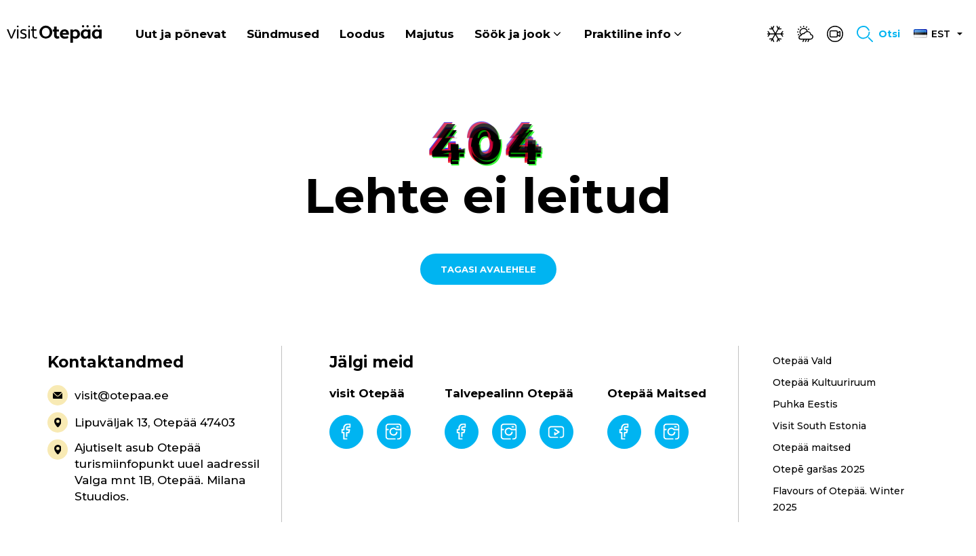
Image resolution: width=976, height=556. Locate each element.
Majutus (429, 34)
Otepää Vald (802, 361)
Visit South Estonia (819, 426)
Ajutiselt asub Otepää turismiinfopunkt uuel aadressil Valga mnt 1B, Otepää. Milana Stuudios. (153, 471)
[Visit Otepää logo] (54, 33)
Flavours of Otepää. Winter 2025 (838, 499)
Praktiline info (627, 34)
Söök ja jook (512, 34)
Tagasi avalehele (488, 269)
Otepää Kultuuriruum (824, 382)
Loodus (362, 34)
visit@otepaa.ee (108, 395)
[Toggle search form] (878, 34)
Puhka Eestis (805, 404)
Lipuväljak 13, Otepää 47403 (141, 422)
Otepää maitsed (812, 447)
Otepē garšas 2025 (819, 469)
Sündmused (283, 34)
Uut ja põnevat (181, 34)
